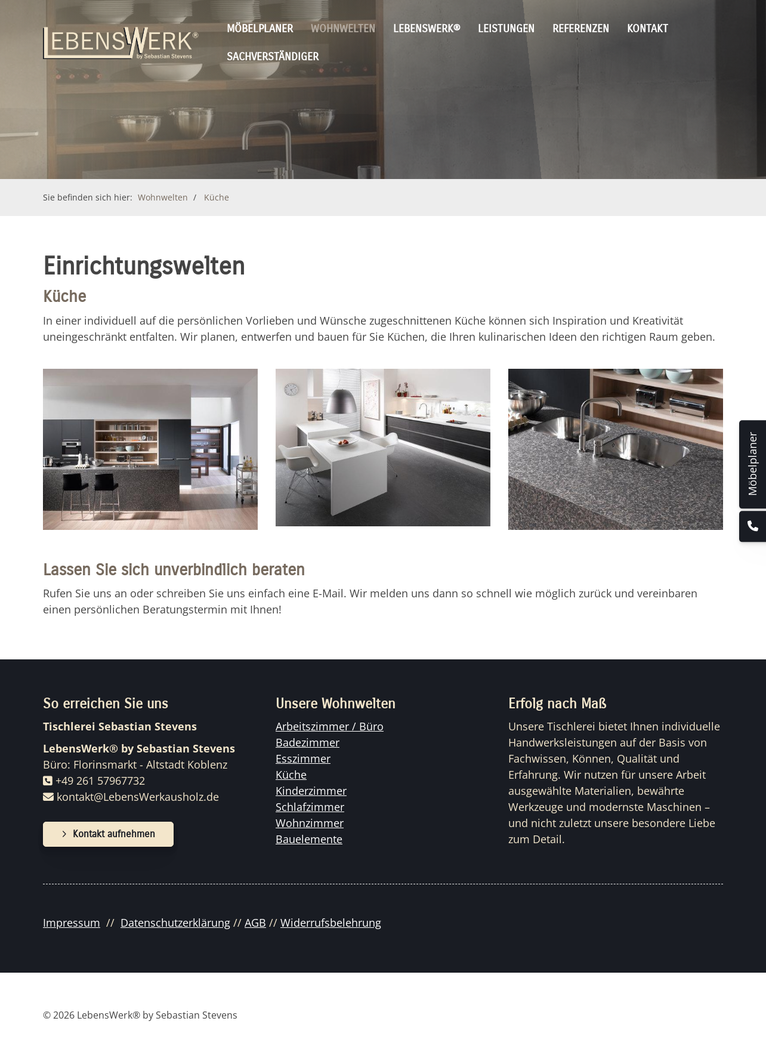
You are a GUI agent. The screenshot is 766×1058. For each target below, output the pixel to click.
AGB (255, 922)
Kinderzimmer (311, 791)
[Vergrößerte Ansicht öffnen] (150, 449)
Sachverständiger (273, 56)
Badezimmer (307, 742)
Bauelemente (309, 839)
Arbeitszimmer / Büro (330, 726)
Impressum (71, 922)
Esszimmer (303, 758)
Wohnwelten (343, 28)
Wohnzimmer (310, 823)
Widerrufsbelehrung (330, 922)
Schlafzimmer (310, 807)
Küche (216, 197)
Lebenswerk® (426, 28)
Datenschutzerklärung (175, 922)
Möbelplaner (260, 28)
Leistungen (506, 28)
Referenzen (580, 28)
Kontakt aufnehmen (114, 834)
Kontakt (647, 28)
